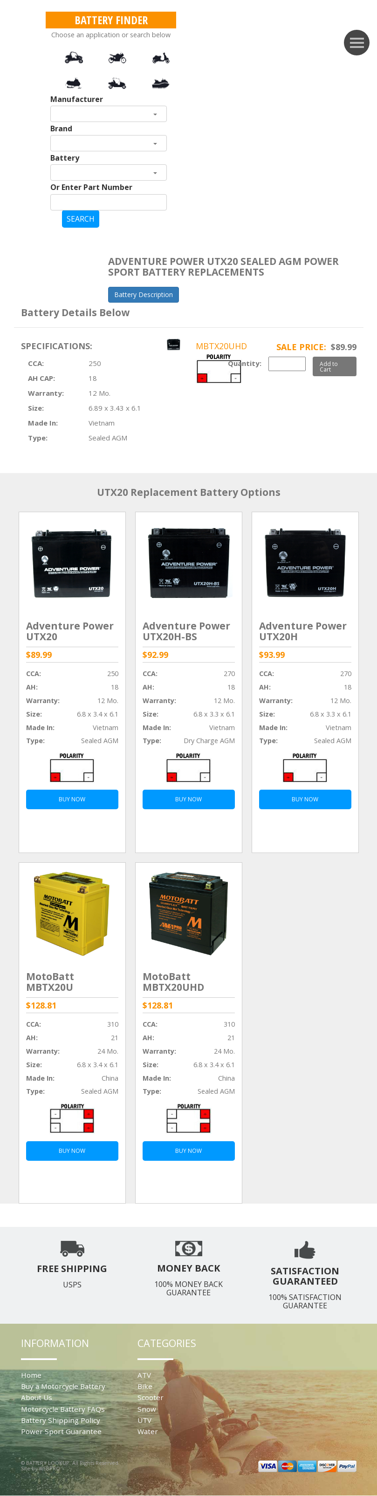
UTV (144, 1420)
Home (31, 1375)
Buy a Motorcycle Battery (63, 1386)
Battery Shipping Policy (60, 1420)
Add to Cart (329, 366)
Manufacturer (76, 99)
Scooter (150, 1397)
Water (147, 1431)
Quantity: (244, 363)
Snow (146, 1409)
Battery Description (143, 294)
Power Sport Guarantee (61, 1431)
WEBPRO (49, 1468)
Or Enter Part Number (91, 187)
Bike (144, 1386)
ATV (144, 1375)
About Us (36, 1397)
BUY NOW (72, 799)
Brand (61, 128)
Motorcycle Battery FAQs (63, 1409)
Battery (64, 158)
